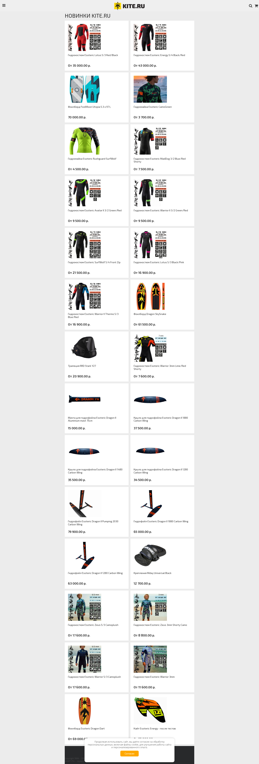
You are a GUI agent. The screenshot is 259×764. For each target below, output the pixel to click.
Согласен (129, 753)
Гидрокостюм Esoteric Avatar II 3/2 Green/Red (95, 210)
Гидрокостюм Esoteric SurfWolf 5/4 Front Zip (94, 262)
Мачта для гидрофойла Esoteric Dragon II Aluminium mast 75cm (92, 419)
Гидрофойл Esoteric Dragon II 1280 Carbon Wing (95, 573)
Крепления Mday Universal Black (152, 573)
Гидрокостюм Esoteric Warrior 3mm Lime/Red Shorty (160, 367)
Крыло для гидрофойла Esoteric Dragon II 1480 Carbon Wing (95, 471)
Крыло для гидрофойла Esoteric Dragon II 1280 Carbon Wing (161, 471)
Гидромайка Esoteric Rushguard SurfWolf (92, 158)
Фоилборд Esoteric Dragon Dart (86, 728)
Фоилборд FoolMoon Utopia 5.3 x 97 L (89, 106)
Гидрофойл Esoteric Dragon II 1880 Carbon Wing (161, 521)
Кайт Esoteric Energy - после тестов (155, 728)
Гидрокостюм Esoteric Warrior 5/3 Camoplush (94, 676)
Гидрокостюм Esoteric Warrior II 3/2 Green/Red (161, 210)
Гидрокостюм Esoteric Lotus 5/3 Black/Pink (159, 262)
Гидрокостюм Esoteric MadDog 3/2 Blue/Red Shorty (160, 160)
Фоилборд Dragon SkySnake (150, 314)
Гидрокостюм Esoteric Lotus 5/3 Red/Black (93, 55)
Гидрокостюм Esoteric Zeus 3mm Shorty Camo (160, 624)
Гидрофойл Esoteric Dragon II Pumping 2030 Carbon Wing (93, 523)
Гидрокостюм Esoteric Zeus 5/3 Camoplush (93, 624)
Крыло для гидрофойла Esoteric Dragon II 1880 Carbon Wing (161, 419)
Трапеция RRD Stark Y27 (82, 365)
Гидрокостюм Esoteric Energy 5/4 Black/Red (159, 55)
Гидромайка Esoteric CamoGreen (153, 106)
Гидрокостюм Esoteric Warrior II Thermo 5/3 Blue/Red (93, 315)
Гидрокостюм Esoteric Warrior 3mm (154, 676)
